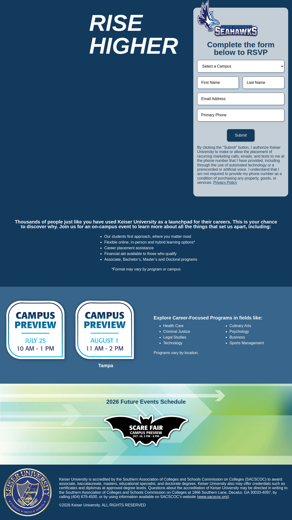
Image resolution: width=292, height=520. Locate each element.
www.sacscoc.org (213, 497)
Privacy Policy (225, 182)
